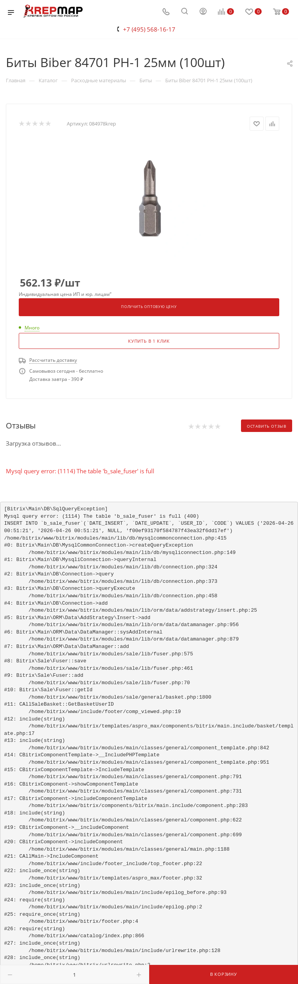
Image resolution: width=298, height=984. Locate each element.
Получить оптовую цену (149, 306)
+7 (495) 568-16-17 (149, 29)
